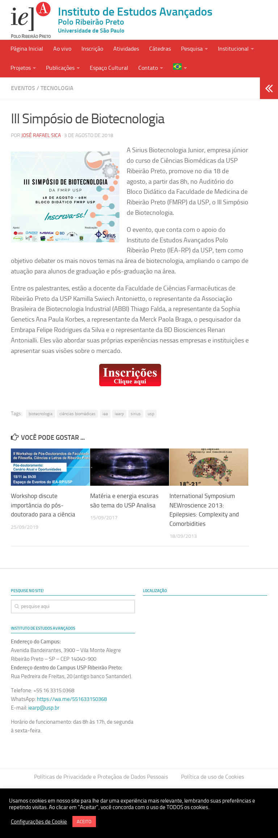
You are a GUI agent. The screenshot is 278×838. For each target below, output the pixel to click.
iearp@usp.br (43, 708)
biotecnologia (40, 413)
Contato (148, 67)
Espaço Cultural (109, 67)
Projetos (20, 67)
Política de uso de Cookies (212, 776)
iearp (119, 413)
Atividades (126, 48)
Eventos (23, 87)
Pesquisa (192, 48)
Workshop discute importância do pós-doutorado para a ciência (43, 505)
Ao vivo (62, 48)
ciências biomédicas (77, 413)
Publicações (60, 67)
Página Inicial (26, 48)
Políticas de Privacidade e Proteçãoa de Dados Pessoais (101, 776)
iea (105, 413)
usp (151, 413)
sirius (136, 413)
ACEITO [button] (84, 821)
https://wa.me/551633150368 (72, 699)
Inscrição (92, 48)
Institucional (233, 48)
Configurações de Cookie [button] (39, 821)
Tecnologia (57, 87)
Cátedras (160, 48)
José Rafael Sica (41, 135)
